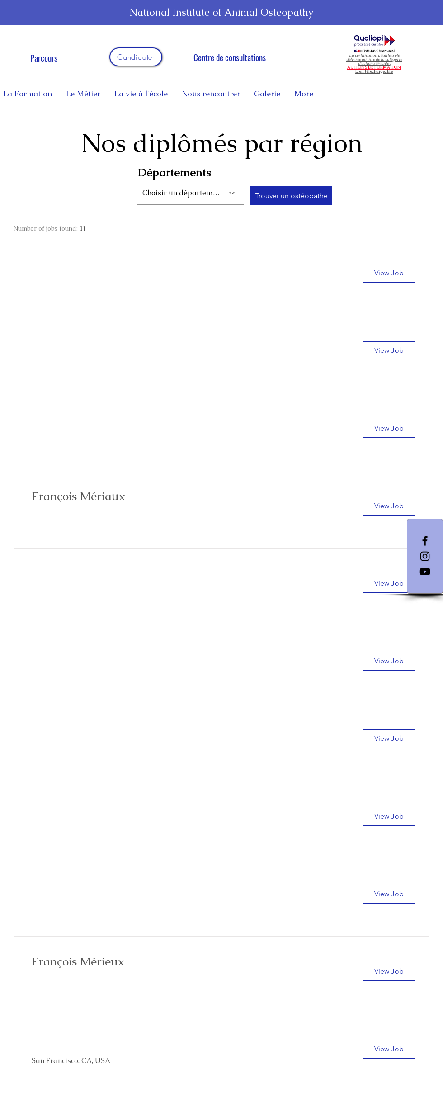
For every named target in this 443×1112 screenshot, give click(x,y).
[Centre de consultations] (229, 57)
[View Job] (389, 506)
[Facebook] (425, 541)
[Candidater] (135, 56)
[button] (389, 273)
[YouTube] (425, 571)
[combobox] (190, 193)
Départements (175, 172)
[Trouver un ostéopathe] (291, 195)
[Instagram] (425, 556)
